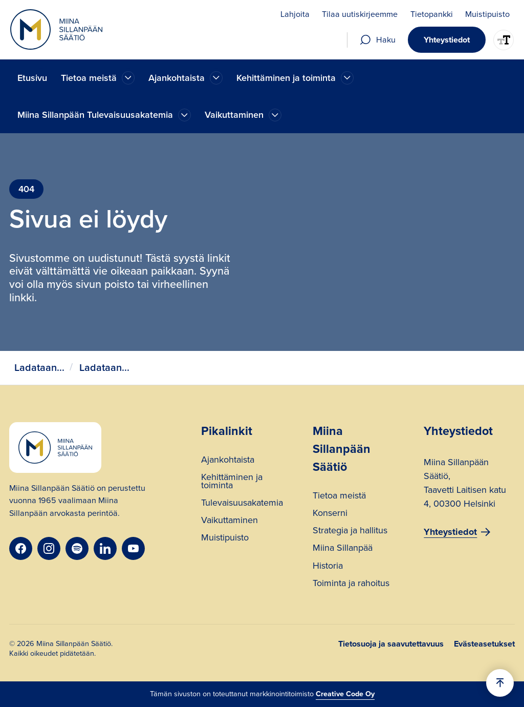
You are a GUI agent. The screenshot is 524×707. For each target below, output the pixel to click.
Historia (328, 567)
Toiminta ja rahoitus (351, 584)
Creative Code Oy (345, 693)
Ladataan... (39, 367)
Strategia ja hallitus (350, 531)
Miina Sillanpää (343, 549)
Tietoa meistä (339, 496)
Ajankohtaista (227, 460)
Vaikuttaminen (229, 521)
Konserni (330, 514)
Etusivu (32, 78)
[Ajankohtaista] (128, 77)
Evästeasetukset (484, 644)
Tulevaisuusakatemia (242, 503)
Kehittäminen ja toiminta (232, 482)
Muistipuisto (225, 538)
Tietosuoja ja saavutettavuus (391, 644)
